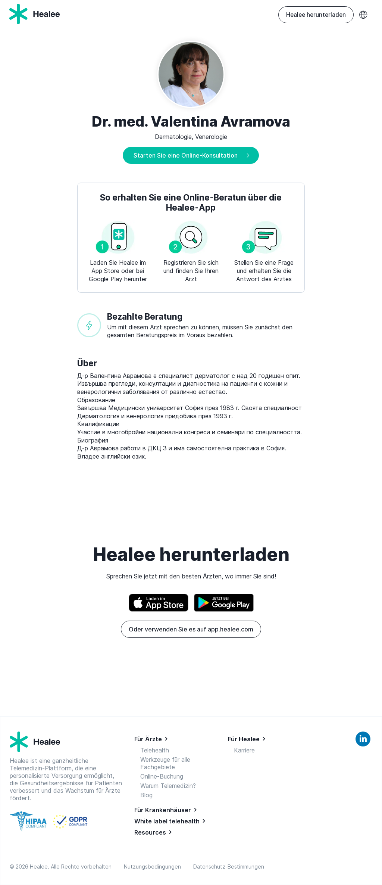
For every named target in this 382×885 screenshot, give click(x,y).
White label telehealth (167, 821)
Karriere (244, 750)
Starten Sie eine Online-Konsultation (186, 155)
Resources (150, 832)
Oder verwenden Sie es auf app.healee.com (191, 629)
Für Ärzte (148, 739)
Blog (146, 795)
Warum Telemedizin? (168, 785)
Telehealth (154, 750)
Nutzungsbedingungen (154, 866)
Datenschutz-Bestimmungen (228, 866)
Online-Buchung (161, 776)
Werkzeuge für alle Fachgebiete (165, 763)
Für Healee (244, 739)
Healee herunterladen (316, 14)
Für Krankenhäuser (162, 810)
